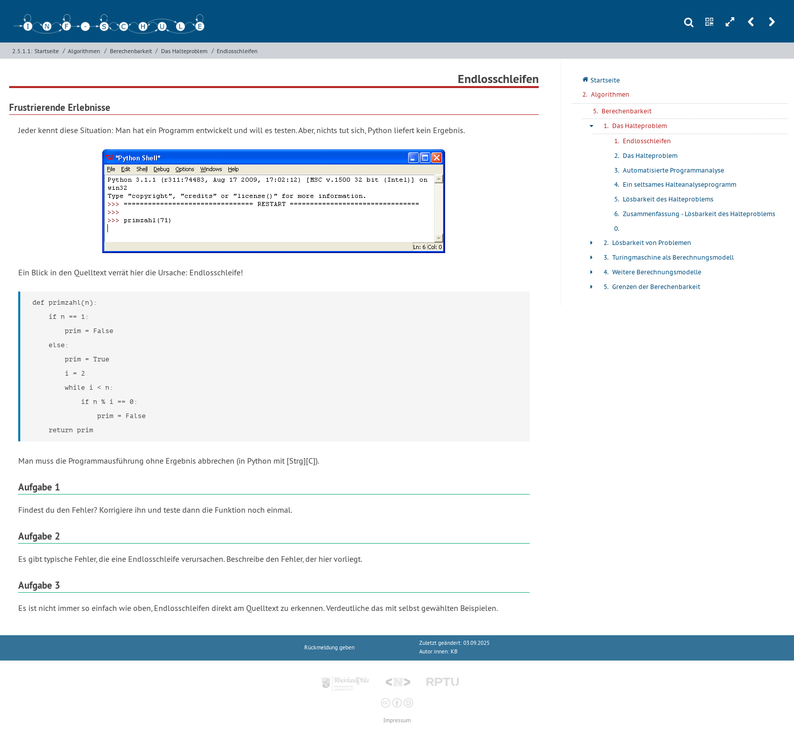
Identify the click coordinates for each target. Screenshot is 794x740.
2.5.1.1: (22, 51)
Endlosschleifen (237, 51)
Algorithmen (84, 51)
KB (454, 651)
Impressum (397, 720)
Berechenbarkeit (131, 51)
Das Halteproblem (184, 51)
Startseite (46, 51)
